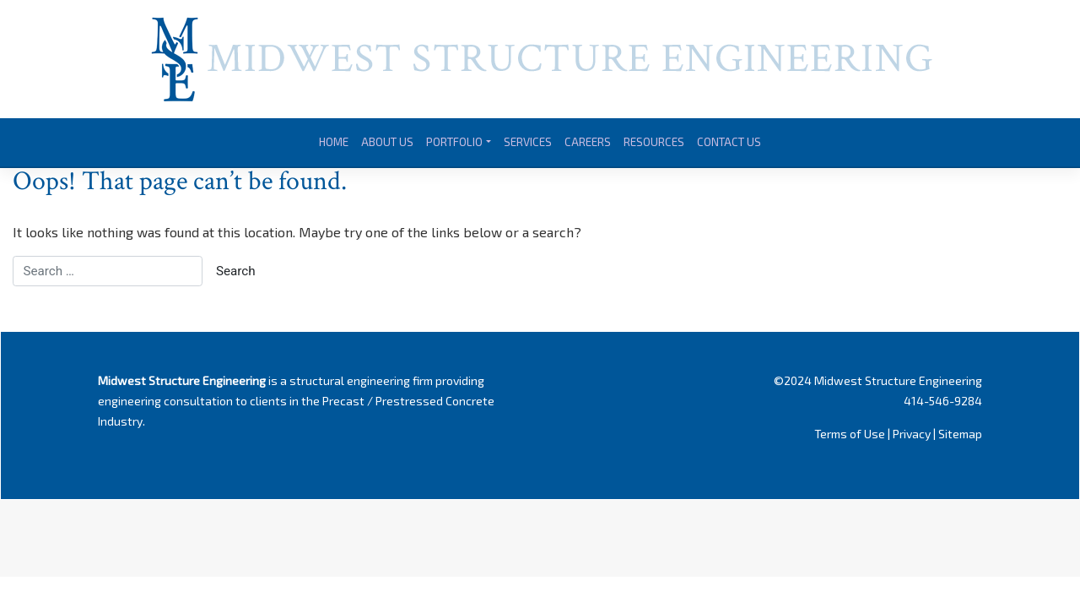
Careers (587, 142)
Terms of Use (849, 433)
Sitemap (960, 433)
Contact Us (729, 142)
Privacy (912, 433)
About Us (387, 142)
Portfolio (454, 142)
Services (528, 142)
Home (333, 142)
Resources (654, 142)
